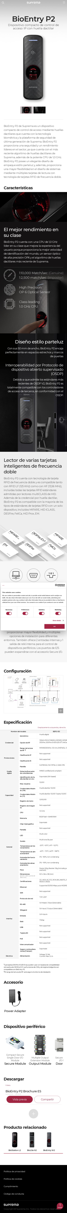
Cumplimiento (11, 1186)
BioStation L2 (14, 1150)
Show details (57, 620)
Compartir (47, 1099)
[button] (27, 110)
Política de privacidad (14, 1171)
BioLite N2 (32, 1150)
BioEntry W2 (49, 1150)
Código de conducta (14, 1194)
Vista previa (20, 1099)
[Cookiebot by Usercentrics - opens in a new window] (56, 585)
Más (33, 1113)
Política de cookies (13, 1179)
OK (54, 626)
